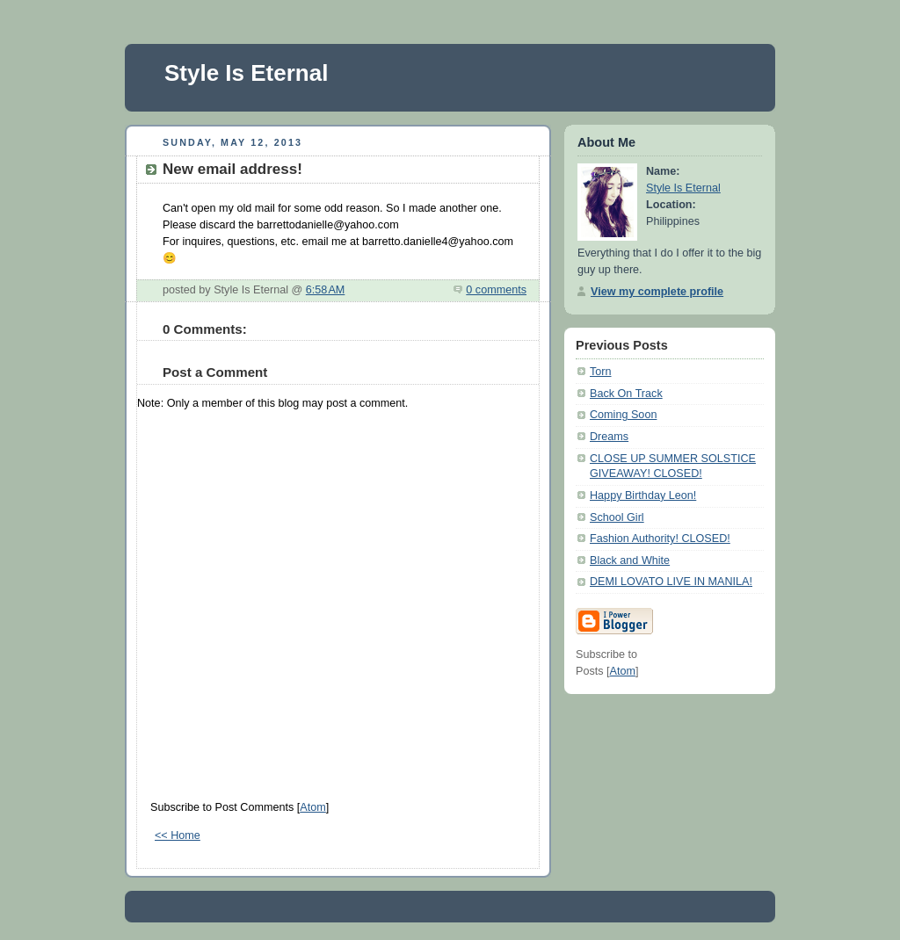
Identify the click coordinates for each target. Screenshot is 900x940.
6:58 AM (325, 290)
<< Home (177, 835)
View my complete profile (657, 292)
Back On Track (626, 393)
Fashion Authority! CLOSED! (660, 538)
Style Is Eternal (246, 73)
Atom (312, 807)
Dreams (609, 436)
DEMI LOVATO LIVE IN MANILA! (671, 581)
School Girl (617, 517)
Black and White (630, 560)
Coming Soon (623, 415)
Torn (601, 371)
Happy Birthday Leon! (643, 495)
